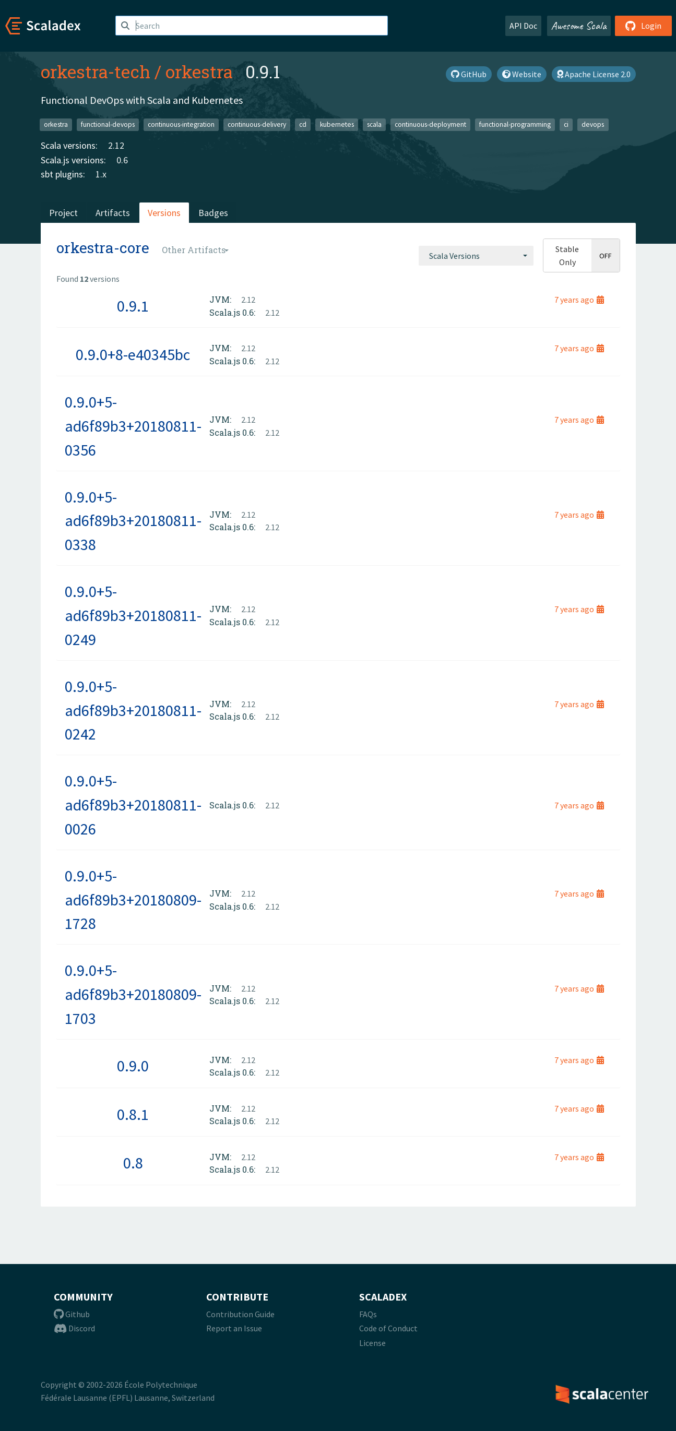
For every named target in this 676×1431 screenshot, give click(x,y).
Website (521, 74)
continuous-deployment (430, 124)
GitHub (469, 74)
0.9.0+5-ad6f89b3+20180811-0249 (133, 615)
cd (302, 124)
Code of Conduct (388, 1328)
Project (63, 213)
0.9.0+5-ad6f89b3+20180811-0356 (133, 426)
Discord (74, 1328)
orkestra (199, 71)
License (372, 1343)
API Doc (523, 25)
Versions (164, 213)
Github (72, 1314)
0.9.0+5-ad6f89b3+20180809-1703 (133, 994)
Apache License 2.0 (594, 74)
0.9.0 (133, 1066)
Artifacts (113, 213)
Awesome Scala (579, 25)
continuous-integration (181, 124)
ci (566, 124)
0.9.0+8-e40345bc (133, 354)
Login (643, 25)
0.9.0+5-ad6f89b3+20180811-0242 (133, 710)
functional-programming (515, 124)
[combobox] (476, 256)
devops (593, 124)
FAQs (368, 1314)
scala (374, 124)
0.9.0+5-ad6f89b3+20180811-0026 (133, 805)
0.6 (122, 160)
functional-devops (108, 124)
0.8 (133, 1163)
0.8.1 (133, 1114)
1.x (101, 174)
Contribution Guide (240, 1314)
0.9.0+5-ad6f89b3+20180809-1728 (133, 900)
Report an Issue (234, 1328)
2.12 (116, 145)
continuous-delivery (257, 124)
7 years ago (579, 299)
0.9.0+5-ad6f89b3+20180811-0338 (133, 521)
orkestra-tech (95, 71)
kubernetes (337, 124)
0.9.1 (133, 306)
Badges (213, 213)
